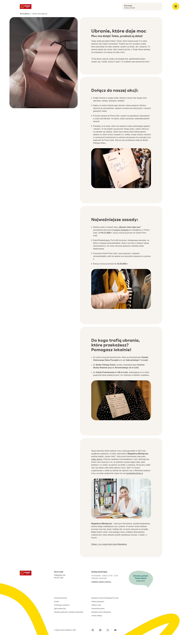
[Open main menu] (175, 6)
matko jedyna (96, 459)
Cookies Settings (96, 615)
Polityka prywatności (97, 601)
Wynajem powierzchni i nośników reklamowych (68, 612)
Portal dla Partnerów (60, 598)
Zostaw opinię (140, 580)
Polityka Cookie (96, 605)
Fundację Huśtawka (120, 230)
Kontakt (56, 601)
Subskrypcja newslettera (61, 605)
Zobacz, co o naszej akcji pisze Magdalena (109, 544)
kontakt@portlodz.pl (134, 473)
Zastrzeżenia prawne (97, 608)
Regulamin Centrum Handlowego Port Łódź (104, 598)
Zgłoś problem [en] (60, 608)
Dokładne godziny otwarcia (101, 582)
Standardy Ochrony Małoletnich (101, 612)
